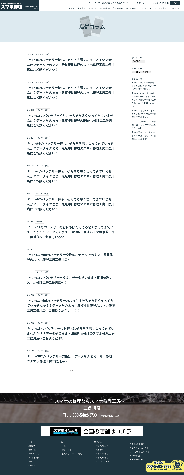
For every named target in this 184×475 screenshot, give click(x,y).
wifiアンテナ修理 (102, 461)
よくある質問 (161, 8)
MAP (175, 3)
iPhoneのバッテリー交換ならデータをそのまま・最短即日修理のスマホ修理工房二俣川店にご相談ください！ (144, 99)
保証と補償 (131, 8)
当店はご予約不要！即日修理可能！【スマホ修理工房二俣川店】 (144, 124)
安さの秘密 (118, 8)
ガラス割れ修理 (102, 446)
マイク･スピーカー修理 (139, 448)
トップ (71, 8)
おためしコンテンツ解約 (72, 454)
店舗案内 (81, 8)
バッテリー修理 (102, 454)
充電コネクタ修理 (137, 444)
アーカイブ (137, 58)
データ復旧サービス (138, 460)
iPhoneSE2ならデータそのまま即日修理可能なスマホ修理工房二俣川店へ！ (144, 85)
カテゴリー (137, 68)
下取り (64, 446)
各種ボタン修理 (102, 458)
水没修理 (99, 450)
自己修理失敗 (135, 456)
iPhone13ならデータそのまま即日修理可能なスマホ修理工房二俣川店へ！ (144, 114)
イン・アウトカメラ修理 (139, 452)
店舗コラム (175, 8)
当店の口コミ (145, 8)
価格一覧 (93, 8)
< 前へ (71, 370)
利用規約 (32, 465)
